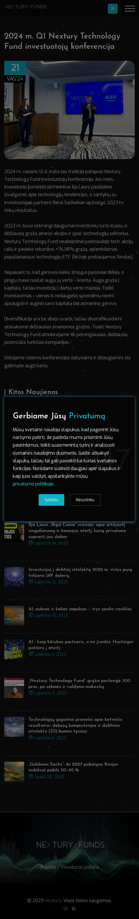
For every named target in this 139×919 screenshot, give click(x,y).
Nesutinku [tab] (85, 500)
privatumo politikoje (33, 484)
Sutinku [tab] (51, 500)
